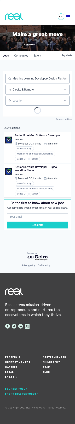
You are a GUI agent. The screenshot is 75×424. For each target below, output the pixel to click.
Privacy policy (28, 265)
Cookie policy (44, 265)
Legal (9, 371)
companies (21, 55)
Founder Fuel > (16, 388)
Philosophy (51, 361)
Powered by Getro (64, 119)
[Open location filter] (65, 100)
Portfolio (13, 356)
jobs (6, 55)
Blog (46, 371)
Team (46, 366)
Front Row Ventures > (21, 393)
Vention (19, 139)
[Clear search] (65, 78)
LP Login (11, 376)
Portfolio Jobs (54, 356)
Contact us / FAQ (18, 361)
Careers (11, 366)
